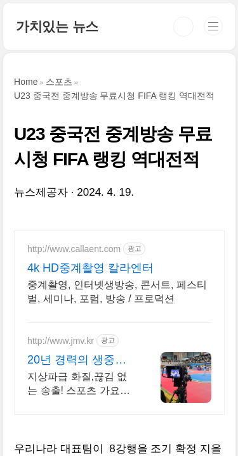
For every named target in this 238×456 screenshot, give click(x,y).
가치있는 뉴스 (57, 26)
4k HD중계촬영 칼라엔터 (90, 268)
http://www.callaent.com (74, 249)
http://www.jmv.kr (60, 341)
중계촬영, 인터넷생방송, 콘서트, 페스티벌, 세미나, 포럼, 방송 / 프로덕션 (117, 291)
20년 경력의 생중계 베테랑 (76, 360)
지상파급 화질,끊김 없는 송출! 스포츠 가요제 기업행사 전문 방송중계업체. (81, 384)
